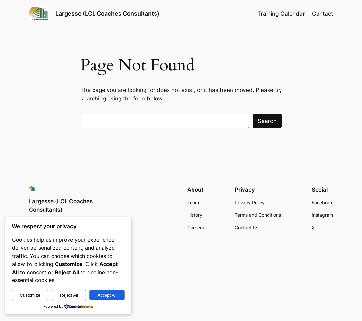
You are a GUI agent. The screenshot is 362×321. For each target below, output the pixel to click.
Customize (30, 295)
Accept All (107, 295)
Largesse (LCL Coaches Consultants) (107, 13)
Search (267, 121)
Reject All (69, 295)
